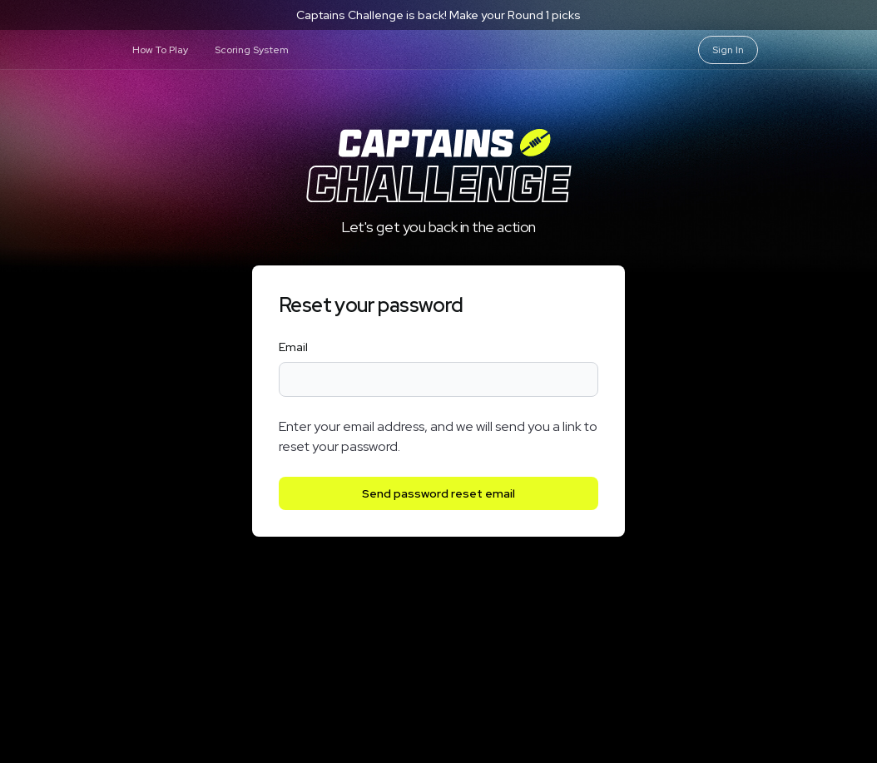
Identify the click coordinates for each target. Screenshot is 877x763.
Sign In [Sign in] (728, 50)
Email (293, 346)
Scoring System (252, 50)
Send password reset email (438, 493)
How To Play (160, 50)
